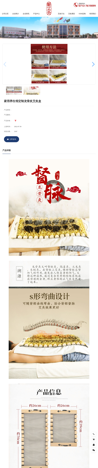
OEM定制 (82, 14)
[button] (93, 64)
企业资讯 (26, 14)
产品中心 (36, 14)
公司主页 (5, 14)
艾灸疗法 (61, 14)
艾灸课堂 (71, 14)
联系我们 (93, 14)
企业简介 (15, 14)
